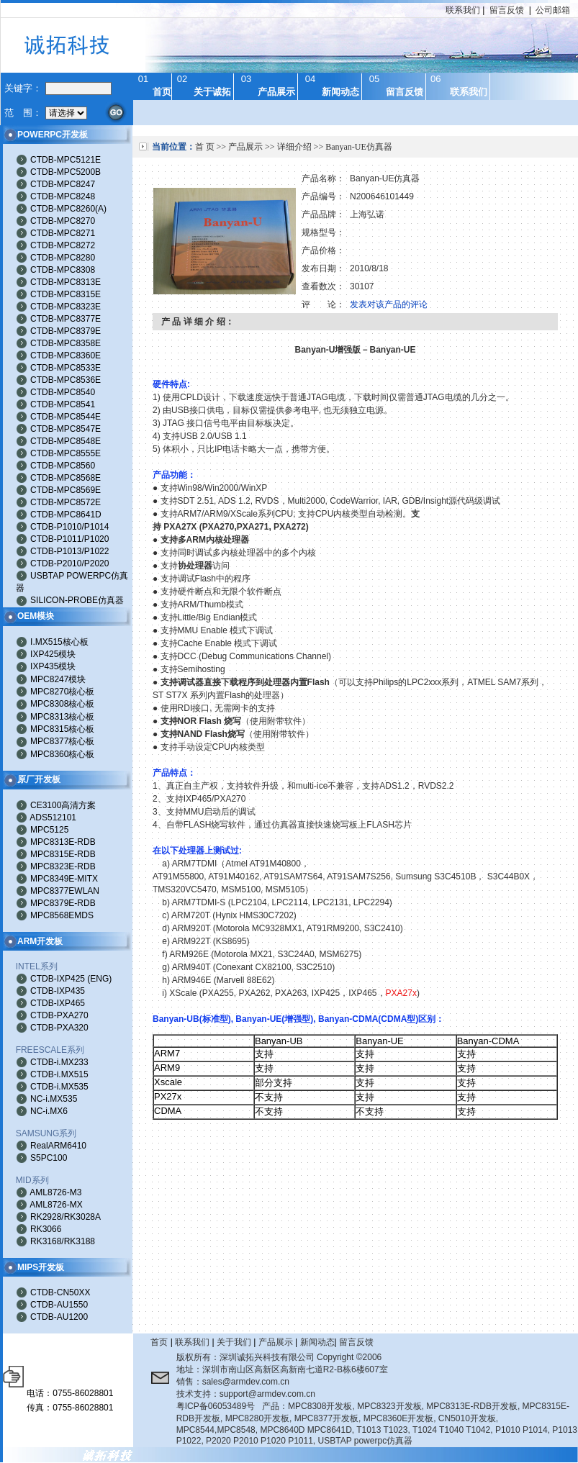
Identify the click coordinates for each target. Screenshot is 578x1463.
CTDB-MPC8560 (62, 466)
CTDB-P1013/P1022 (69, 551)
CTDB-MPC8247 (62, 184)
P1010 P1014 (521, 1430)
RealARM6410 (58, 1146)
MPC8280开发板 (257, 1418)
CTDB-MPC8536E (65, 380)
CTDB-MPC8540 (62, 392)
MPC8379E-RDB (63, 903)
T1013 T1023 (381, 1430)
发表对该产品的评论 (389, 304)
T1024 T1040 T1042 (451, 1430)
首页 (159, 1342)
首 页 (205, 147)
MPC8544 (195, 1430)
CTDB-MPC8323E (65, 307)
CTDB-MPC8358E (65, 343)
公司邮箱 (553, 10)
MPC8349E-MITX (64, 879)
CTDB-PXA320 (59, 1028)
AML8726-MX (56, 1205)
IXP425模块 (53, 654)
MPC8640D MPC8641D (305, 1430)
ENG (99, 979)
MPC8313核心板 (62, 717)
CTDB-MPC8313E (65, 282)
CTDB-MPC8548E (65, 441)
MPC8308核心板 (62, 704)
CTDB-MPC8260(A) (68, 209)
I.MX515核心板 (59, 642)
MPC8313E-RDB (63, 842)
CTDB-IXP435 (57, 991)
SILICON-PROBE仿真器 (77, 600)
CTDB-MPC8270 (62, 221)
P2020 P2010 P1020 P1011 (259, 1441)
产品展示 (245, 147)
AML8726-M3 (55, 1192)
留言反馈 (506, 10)
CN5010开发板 (467, 1418)
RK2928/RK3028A (65, 1217)
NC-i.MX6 (49, 1111)
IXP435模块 (53, 666)
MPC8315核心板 (62, 729)
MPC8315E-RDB (63, 854)
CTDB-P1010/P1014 (69, 527)
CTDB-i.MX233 (59, 1062)
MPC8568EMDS (62, 915)
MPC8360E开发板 (398, 1418)
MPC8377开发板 (326, 1418)
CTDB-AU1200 (59, 1317)
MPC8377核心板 (62, 741)
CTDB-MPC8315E (65, 294)
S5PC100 (48, 1158)
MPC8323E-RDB (63, 866)
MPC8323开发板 (389, 1406)
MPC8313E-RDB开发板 (472, 1406)
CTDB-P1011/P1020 (69, 539)
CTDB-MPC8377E (65, 319)
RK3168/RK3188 (62, 1241)
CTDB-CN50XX (60, 1292)
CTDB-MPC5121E (65, 160)
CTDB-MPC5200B (65, 172)
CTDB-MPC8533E (65, 368)
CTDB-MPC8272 (62, 245)
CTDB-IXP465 (57, 1003)
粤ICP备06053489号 (215, 1406)
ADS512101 (53, 817)
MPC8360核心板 (62, 754)
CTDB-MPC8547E (65, 429)
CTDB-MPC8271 (62, 233)
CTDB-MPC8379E (65, 331)
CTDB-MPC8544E (65, 417)
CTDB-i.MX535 (59, 1087)
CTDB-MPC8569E (65, 490)
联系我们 (463, 10)
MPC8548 (236, 1430)
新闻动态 (317, 1342)
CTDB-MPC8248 (62, 196)
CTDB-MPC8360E (65, 355)
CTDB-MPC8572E (65, 502)
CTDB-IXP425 (57, 979)
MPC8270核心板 (62, 692)
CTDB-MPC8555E (65, 453)
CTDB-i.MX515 (59, 1074)
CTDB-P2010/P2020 (69, 563)
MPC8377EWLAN (64, 891)
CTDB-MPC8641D (65, 514)
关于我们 (234, 1342)
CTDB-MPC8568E (65, 478)
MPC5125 (49, 830)
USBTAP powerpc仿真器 (365, 1441)
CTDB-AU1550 (59, 1305)
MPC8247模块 (58, 679)
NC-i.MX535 (53, 1099)
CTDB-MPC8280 (62, 258)
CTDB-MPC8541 (62, 404)
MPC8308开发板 (320, 1406)
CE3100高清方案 (63, 805)
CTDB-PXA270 (59, 1015)
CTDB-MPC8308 (62, 270)
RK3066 (45, 1229)
